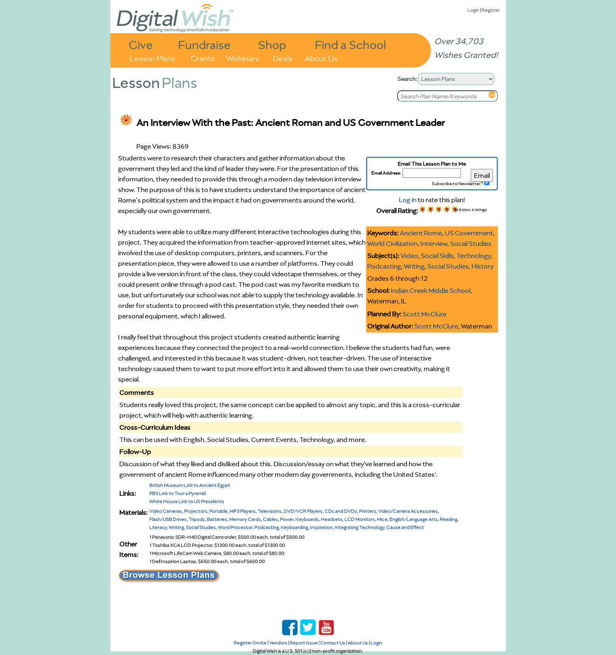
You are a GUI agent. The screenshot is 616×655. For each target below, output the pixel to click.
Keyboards (307, 519)
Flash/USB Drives (168, 519)
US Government (469, 232)
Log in (407, 199)
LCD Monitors (360, 519)
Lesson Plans (152, 57)
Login (473, 9)
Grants (203, 57)
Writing (414, 266)
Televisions (270, 511)
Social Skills (437, 255)
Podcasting (384, 266)
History (482, 266)
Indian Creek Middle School (430, 290)
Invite (260, 642)
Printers (367, 511)
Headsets (331, 519)
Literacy (158, 527)
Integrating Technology (359, 527)
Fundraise (204, 44)
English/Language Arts (414, 519)
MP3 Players (243, 511)
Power (286, 519)
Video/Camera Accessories (408, 511)
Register (491, 9)
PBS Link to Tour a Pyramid (177, 493)
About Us (321, 57)
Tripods (197, 519)
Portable (218, 511)
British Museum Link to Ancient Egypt (189, 485)
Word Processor (235, 527)
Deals (283, 57)
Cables (270, 519)
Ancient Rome (421, 232)
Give (141, 44)
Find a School (350, 44)
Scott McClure (424, 313)
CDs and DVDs (341, 511)
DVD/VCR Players (303, 511)
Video (409, 255)
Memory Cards (245, 519)
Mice (382, 519)
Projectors (195, 511)
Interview (433, 243)
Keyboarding (294, 527)
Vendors (278, 642)
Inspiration (321, 527)
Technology (474, 255)
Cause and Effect (405, 527)
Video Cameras (165, 511)
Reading (448, 519)
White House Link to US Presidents (186, 501)
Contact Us (332, 642)
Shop (272, 44)
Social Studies (470, 243)
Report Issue (304, 642)
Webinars (242, 57)
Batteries (217, 519)
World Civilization (392, 243)
